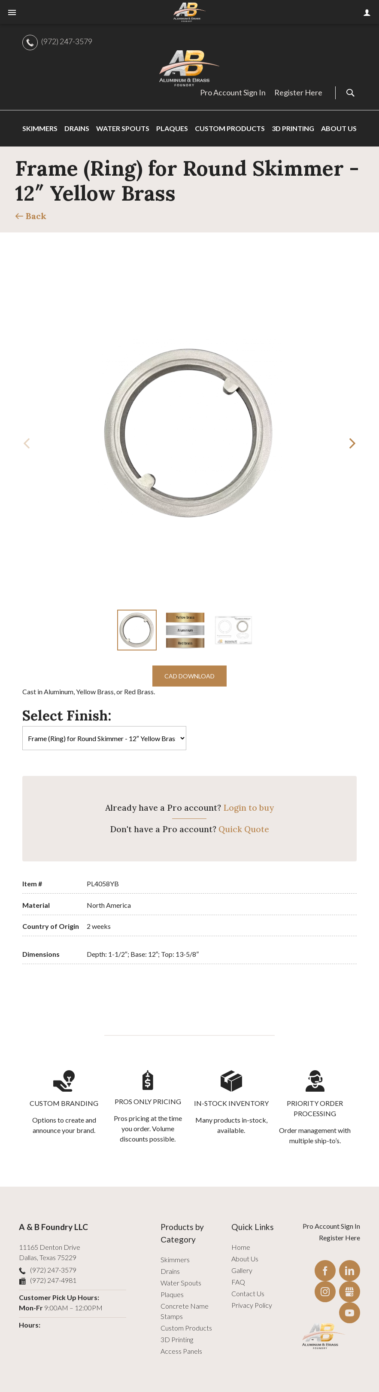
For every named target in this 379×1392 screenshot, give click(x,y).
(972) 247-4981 (53, 1280)
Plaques (172, 1294)
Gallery (241, 1270)
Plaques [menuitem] (172, 128)
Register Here (298, 92)
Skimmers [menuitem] (40, 128)
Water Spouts (181, 1283)
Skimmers (175, 1259)
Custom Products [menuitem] (230, 128)
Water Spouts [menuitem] (122, 128)
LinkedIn (349, 1270)
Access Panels (181, 1351)
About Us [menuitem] (339, 128)
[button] (352, 443)
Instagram (325, 1291)
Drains (170, 1271)
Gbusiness (349, 1291)
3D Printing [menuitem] (293, 128)
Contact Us (247, 1293)
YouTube (349, 1312)
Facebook (325, 1270)
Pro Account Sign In (233, 92)
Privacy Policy (251, 1305)
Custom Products (186, 1328)
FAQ (238, 1282)
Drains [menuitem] (76, 128)
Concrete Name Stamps (185, 1311)
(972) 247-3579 (66, 41)
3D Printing (177, 1339)
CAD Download (189, 676)
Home (240, 1247)
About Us (244, 1259)
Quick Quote (243, 829)
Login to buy (248, 808)
